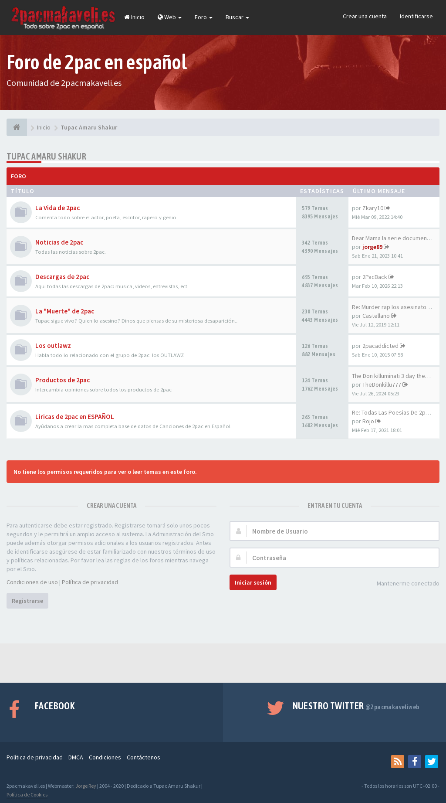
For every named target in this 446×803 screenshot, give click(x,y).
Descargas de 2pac (62, 276)
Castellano (376, 316)
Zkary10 (372, 208)
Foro (204, 17)
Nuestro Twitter (356, 705)
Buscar (237, 17)
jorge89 (372, 247)
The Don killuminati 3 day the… (391, 376)
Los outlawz (53, 345)
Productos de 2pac (62, 380)
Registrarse (27, 601)
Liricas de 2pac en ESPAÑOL (74, 416)
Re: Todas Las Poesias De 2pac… (394, 412)
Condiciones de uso (32, 582)
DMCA (75, 757)
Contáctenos (143, 757)
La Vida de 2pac (57, 208)
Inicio (134, 17)
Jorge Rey (85, 786)
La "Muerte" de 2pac (64, 311)
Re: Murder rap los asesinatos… (393, 307)
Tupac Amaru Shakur (46, 156)
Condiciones (105, 757)
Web (170, 17)
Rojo (368, 421)
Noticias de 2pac (59, 242)
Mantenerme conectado (403, 584)
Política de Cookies (27, 794)
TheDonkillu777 (381, 384)
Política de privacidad (90, 582)
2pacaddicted (380, 346)
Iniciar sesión (253, 582)
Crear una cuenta (365, 16)
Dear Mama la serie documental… (395, 238)
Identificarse (416, 16)
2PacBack (374, 277)
